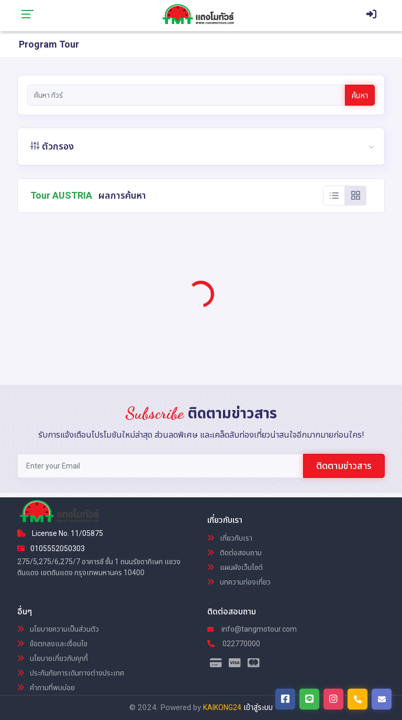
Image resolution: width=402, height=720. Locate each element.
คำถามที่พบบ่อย (46, 687)
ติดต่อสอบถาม (234, 552)
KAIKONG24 (222, 707)
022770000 (233, 643)
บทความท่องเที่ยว (239, 582)
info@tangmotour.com (252, 629)
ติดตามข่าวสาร (344, 465)
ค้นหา (360, 95)
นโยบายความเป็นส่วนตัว (58, 629)
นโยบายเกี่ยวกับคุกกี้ (52, 658)
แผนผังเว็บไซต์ (235, 567)
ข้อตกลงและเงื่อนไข (52, 643)
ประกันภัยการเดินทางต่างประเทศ (70, 673)
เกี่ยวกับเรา (229, 538)
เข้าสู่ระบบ (258, 707)
